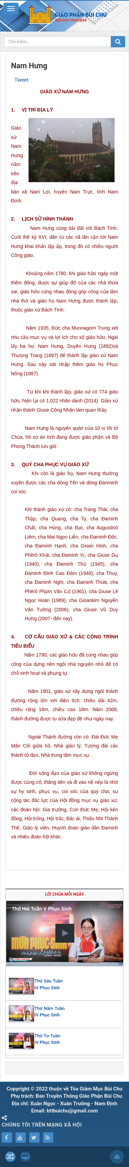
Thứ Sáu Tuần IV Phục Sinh (48, 984)
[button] (64, 933)
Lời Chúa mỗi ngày (64, 894)
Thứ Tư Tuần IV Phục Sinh (47, 1039)
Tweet (21, 80)
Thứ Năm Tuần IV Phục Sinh (49, 1012)
